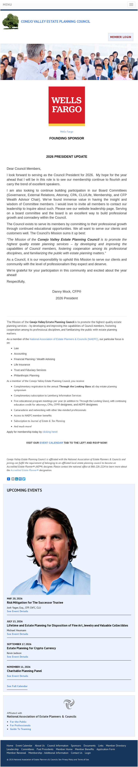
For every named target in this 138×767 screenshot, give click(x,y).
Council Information (57, 745)
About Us (40, 745)
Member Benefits (84, 749)
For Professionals (20, 725)
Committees (27, 749)
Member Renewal (16, 752)
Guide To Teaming (20, 729)
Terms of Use (83, 759)
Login (88, 752)
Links (100, 745)
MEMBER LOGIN (120, 37)
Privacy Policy (67, 759)
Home (10, 745)
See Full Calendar (17, 686)
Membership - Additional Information (48, 752)
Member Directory (116, 745)
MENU (7, 4)
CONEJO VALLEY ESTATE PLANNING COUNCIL (55, 21)
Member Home (64, 749)
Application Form (106, 749)
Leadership (13, 749)
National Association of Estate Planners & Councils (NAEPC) (64, 339)
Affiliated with (69, 714)
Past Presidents (45, 749)
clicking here (50, 431)
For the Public (18, 721)
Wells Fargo (67, 110)
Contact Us (76, 752)
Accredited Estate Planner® (25, 470)
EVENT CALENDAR (51, 442)
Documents (90, 745)
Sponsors (76, 745)
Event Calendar (24, 745)
